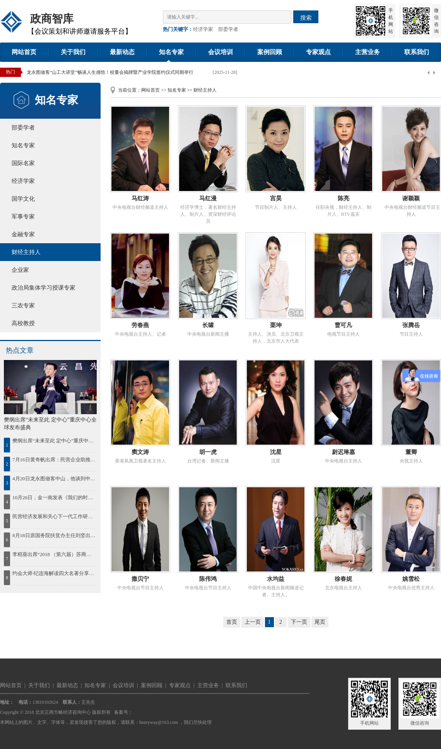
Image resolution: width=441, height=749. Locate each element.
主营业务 (367, 52)
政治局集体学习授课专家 (43, 288)
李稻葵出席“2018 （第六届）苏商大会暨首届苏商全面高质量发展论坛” (54, 554)
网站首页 (24, 52)
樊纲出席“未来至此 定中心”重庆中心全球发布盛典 (54, 441)
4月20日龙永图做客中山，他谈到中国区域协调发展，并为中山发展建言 (54, 478)
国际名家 (23, 163)
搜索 (306, 17)
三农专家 (23, 305)
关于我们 (73, 52)
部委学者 (228, 29)
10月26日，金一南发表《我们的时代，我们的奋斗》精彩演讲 (54, 497)
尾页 (320, 622)
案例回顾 (269, 52)
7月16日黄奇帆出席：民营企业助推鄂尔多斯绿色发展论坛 (54, 459)
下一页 (299, 622)
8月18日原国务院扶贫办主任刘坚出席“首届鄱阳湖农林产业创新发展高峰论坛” (54, 535)
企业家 (20, 270)
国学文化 (23, 199)
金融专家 (23, 234)
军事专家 (23, 216)
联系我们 (416, 52)
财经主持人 (26, 252)
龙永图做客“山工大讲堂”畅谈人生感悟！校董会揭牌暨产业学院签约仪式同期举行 (110, 72)
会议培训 (220, 52)
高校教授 (23, 323)
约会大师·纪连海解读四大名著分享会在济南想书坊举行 (54, 573)
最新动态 (122, 52)
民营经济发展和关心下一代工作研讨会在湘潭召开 (54, 516)
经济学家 (203, 29)
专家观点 (318, 52)
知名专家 (171, 52)
